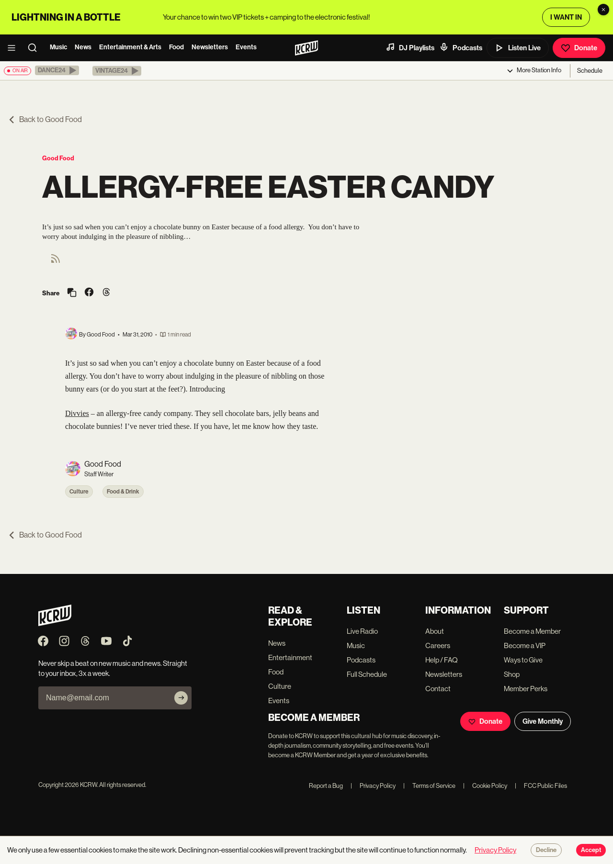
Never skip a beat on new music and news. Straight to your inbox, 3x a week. (112, 668)
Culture (79, 491)
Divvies (77, 413)
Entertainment (290, 657)
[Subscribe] (181, 698)
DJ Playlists (410, 47)
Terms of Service (429, 785)
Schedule (589, 70)
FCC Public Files (541, 785)
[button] (57, 70)
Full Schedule (367, 674)
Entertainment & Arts (130, 47)
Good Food (58, 158)
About (434, 631)
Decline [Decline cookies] (546, 850)
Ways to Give (523, 660)
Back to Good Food (45, 119)
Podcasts (460, 47)
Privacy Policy (373, 785)
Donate (579, 48)
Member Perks (525, 688)
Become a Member (532, 631)
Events (246, 47)
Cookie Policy (485, 785)
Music (58, 47)
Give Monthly (542, 721)
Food (176, 47)
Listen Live (518, 48)
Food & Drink (123, 491)
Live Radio (362, 631)
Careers (437, 645)
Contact (438, 688)
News (83, 47)
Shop (512, 674)
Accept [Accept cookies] (591, 850)
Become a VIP (524, 645)
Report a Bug (326, 785)
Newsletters (210, 47)
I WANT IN (566, 17)
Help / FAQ (441, 660)
